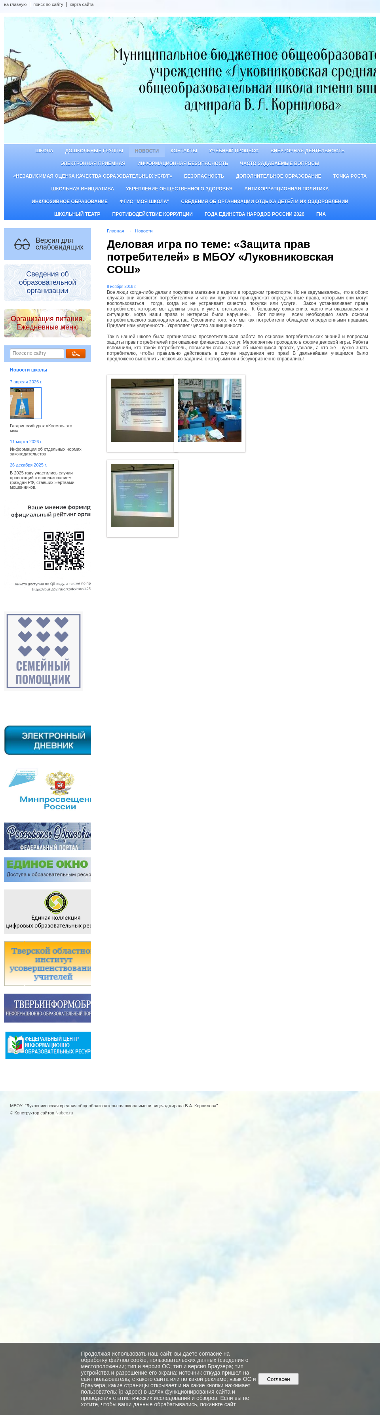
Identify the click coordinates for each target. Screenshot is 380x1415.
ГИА (321, 214)
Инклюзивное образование (70, 201)
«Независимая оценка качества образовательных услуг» (92, 176)
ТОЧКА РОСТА (350, 176)
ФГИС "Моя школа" (144, 201)
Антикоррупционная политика (286, 189)
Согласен (278, 1379)
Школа (44, 151)
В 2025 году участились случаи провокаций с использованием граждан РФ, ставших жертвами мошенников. (42, 479)
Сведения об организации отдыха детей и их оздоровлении (264, 201)
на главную (15, 4)
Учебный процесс (233, 151)
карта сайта (81, 4)
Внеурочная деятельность (307, 151)
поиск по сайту (48, 4)
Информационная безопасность (182, 163)
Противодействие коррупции (152, 214)
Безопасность (204, 176)
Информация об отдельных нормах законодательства (46, 451)
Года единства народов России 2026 (254, 214)
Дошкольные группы (94, 151)
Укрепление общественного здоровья (179, 189)
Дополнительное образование (278, 176)
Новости (147, 151)
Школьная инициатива (82, 189)
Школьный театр (77, 214)
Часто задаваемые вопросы (279, 163)
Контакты (184, 151)
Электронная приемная (93, 163)
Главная (115, 231)
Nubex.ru (64, 1112)
